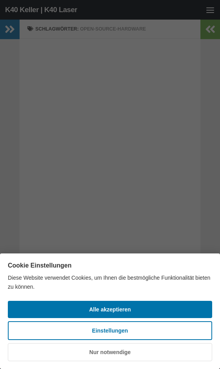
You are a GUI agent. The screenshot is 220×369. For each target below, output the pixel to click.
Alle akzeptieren (110, 309)
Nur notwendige (110, 352)
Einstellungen (110, 330)
